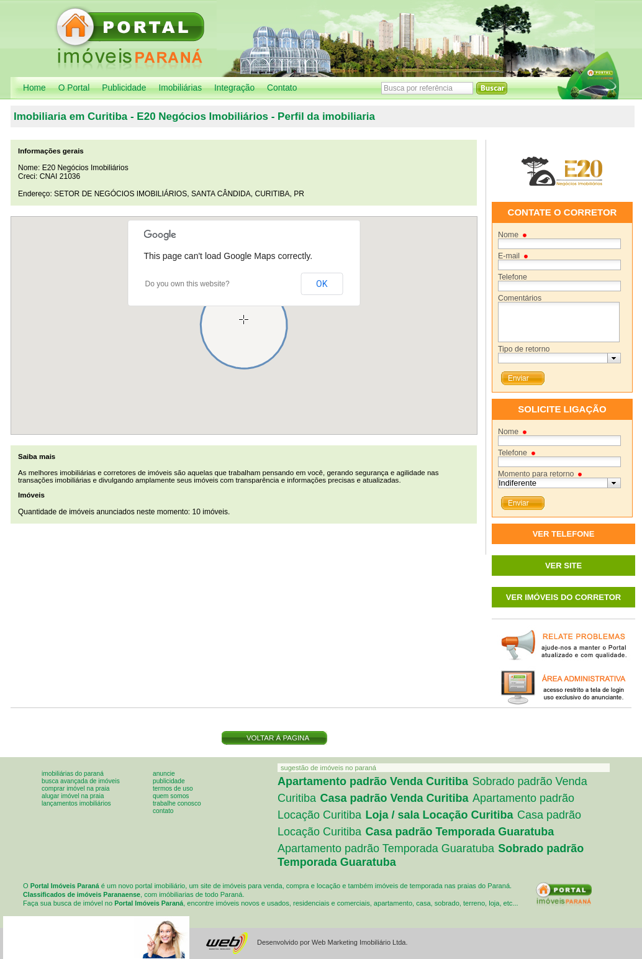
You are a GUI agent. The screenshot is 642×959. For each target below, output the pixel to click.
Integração (234, 88)
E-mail (509, 256)
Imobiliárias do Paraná (73, 773)
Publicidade (124, 88)
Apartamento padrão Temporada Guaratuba (386, 848)
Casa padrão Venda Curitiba (394, 798)
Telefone (512, 277)
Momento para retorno (536, 474)
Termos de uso (173, 788)
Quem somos (171, 796)
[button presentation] (614, 358)
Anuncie (164, 773)
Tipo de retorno (523, 349)
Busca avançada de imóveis (81, 781)
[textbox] (553, 358)
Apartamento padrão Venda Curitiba (373, 781)
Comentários (519, 298)
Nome (508, 235)
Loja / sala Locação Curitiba (439, 815)
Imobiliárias (180, 88)
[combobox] (559, 358)
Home (34, 88)
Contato (282, 88)
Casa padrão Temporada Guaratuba (460, 831)
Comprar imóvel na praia (75, 788)
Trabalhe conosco (177, 803)
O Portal (74, 88)
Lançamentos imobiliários (76, 803)
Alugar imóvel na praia (73, 796)
